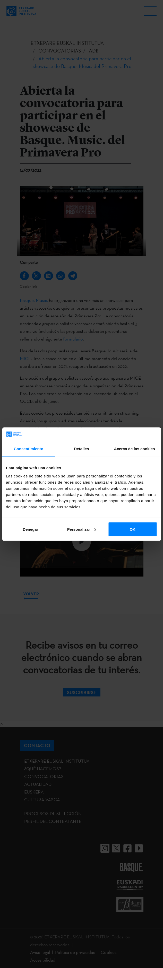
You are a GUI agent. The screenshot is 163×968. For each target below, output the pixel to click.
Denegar (30, 529)
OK (132, 529)
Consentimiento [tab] (28, 449)
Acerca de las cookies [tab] (134, 449)
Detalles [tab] (81, 449)
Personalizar (81, 529)
